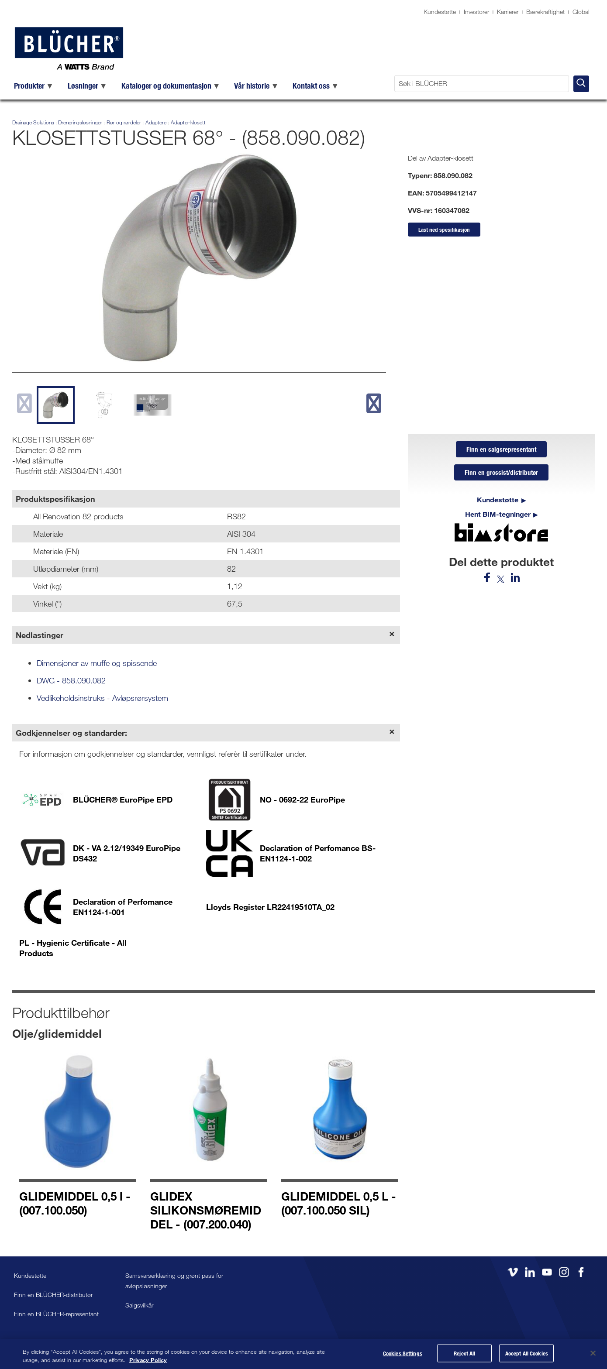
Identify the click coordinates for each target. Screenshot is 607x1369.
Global (581, 11)
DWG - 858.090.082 (71, 680)
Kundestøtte (440, 11)
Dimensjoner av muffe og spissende (97, 663)
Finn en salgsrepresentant (501, 450)
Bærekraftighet (545, 11)
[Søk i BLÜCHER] (482, 83)
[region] (303, 1354)
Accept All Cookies (526, 1354)
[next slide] (374, 403)
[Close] (593, 1353)
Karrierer (507, 11)
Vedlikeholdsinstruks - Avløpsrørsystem (102, 698)
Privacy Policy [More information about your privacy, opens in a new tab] (148, 1359)
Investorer (476, 11)
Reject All (464, 1354)
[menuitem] (34, 85)
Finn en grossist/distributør (501, 474)
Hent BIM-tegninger (498, 516)
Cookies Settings (402, 1354)
